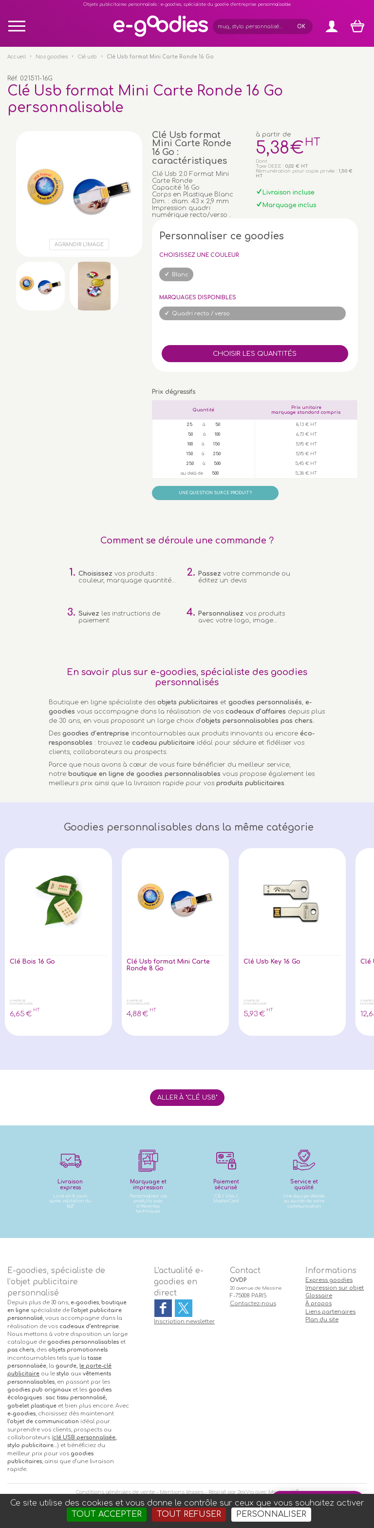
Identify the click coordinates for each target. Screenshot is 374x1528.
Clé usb (87, 56)
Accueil (16, 56)
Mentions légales (182, 1492)
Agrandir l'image (79, 244)
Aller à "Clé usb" (187, 1097)
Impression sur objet (334, 1288)
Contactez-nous (253, 1303)
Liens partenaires (330, 1312)
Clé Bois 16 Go (32, 961)
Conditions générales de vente (115, 1492)
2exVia (246, 1492)
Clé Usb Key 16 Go (271, 961)
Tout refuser (189, 1514)
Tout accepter (107, 1514)
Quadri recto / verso (201, 313)
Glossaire (318, 1296)
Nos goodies (52, 56)
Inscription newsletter (184, 1321)
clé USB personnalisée (84, 1437)
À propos (318, 1303)
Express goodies (329, 1280)
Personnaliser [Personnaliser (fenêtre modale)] (271, 1514)
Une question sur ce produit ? (215, 493)
